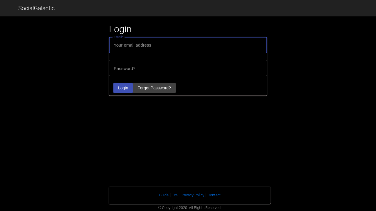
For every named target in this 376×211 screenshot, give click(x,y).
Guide (163, 195)
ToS (175, 195)
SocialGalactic (36, 8)
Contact (214, 195)
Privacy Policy (193, 195)
